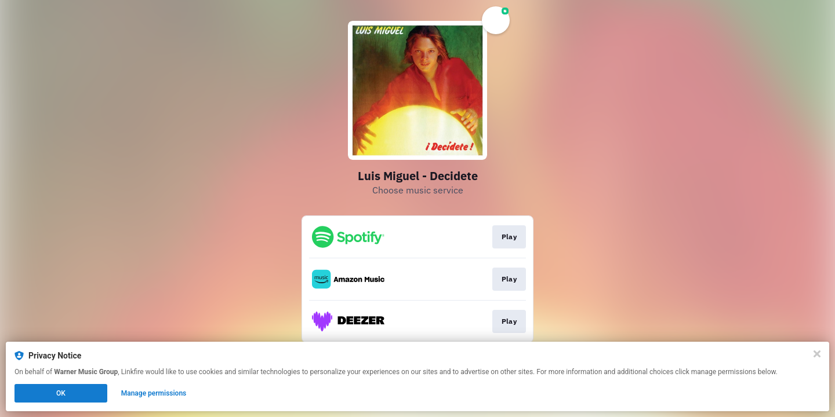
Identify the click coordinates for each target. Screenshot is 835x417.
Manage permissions (154, 393)
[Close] (817, 354)
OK (61, 393)
